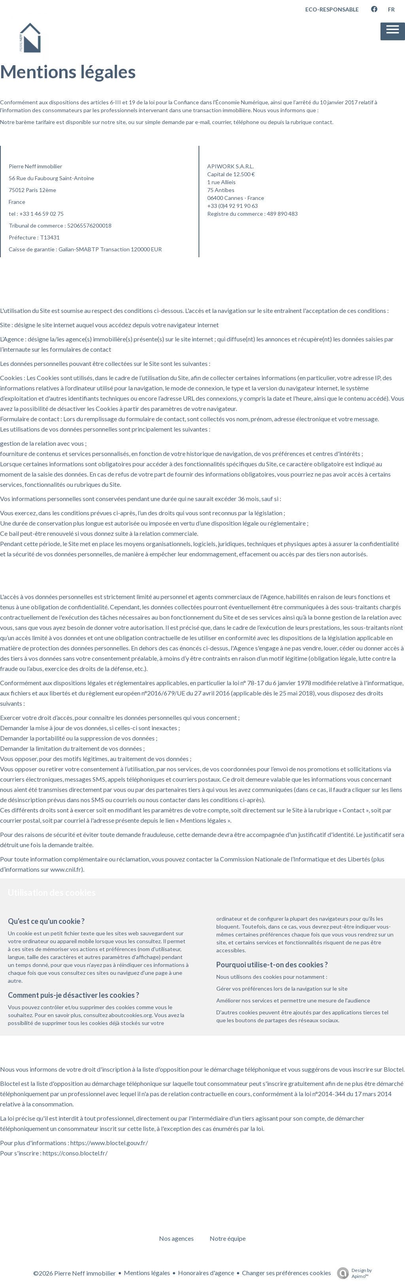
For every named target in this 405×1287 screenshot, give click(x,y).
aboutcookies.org (130, 1015)
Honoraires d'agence (206, 1272)
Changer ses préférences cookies (286, 1272)
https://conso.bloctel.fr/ (75, 1153)
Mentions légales (147, 1272)
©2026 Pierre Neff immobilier (74, 1273)
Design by (352, 1273)
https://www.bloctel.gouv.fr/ (109, 1142)
